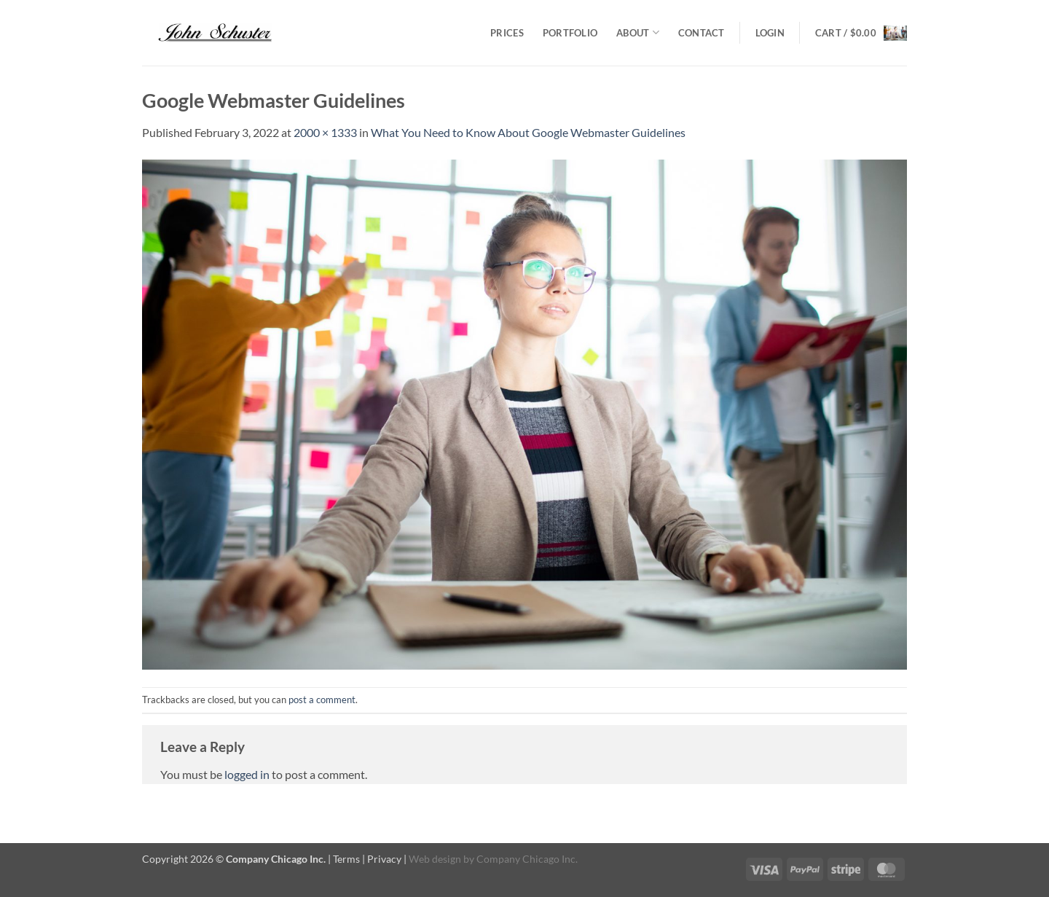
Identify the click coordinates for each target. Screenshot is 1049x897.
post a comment (321, 699)
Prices (507, 33)
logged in (247, 774)
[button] (770, 32)
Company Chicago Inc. (527, 859)
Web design (435, 859)
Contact (701, 33)
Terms (346, 859)
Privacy (384, 859)
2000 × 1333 (325, 132)
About (637, 32)
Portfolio (570, 33)
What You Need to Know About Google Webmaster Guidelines (528, 132)
